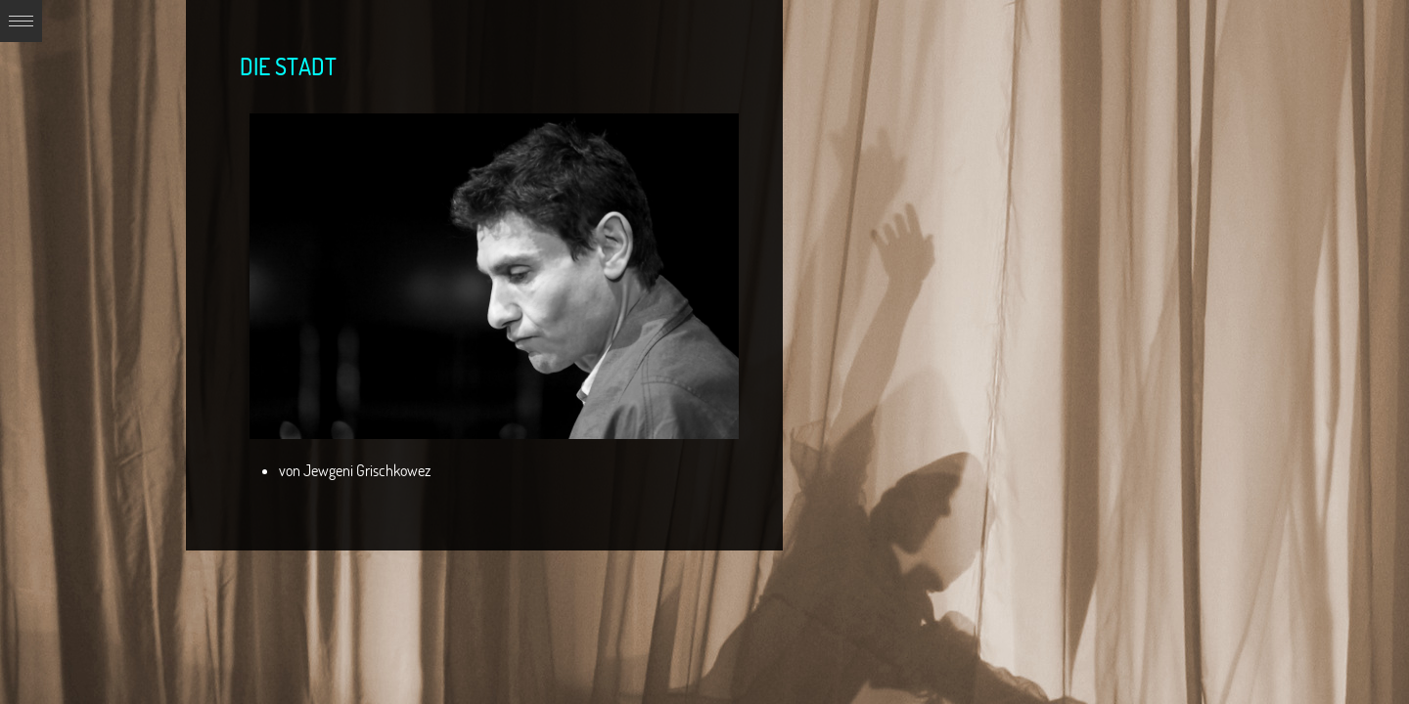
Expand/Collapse (21, 21)
